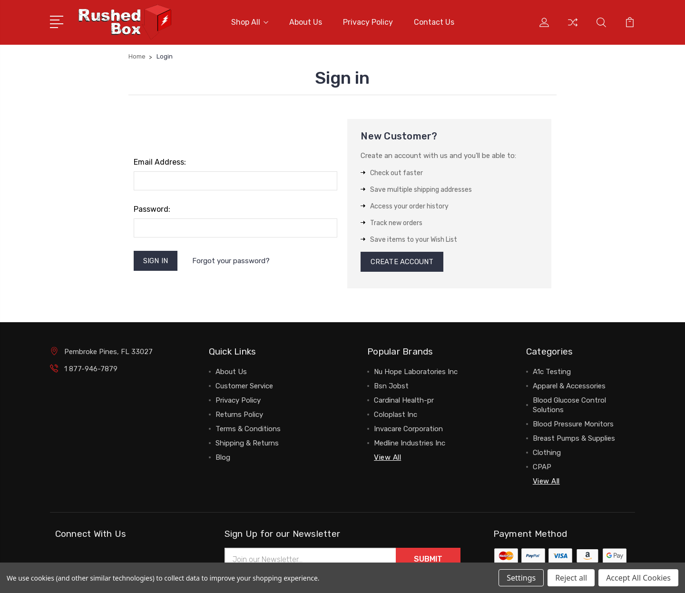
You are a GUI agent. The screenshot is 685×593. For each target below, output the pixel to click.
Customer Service (244, 387)
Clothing (547, 453)
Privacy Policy (368, 22)
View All (387, 458)
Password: (152, 209)
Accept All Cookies (638, 578)
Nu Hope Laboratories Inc (416, 372)
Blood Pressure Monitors (573, 425)
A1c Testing (552, 372)
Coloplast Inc (395, 415)
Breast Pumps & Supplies (574, 439)
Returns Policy (239, 415)
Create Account (402, 262)
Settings (521, 578)
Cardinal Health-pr (404, 401)
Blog (222, 458)
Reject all (571, 578)
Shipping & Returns (247, 444)
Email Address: (160, 162)
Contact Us (434, 22)
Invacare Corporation (408, 429)
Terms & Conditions (248, 429)
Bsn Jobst (391, 387)
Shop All (249, 22)
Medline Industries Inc (409, 444)
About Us (305, 22)
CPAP (542, 468)
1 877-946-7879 (90, 370)
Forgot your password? (231, 261)
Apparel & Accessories (569, 387)
